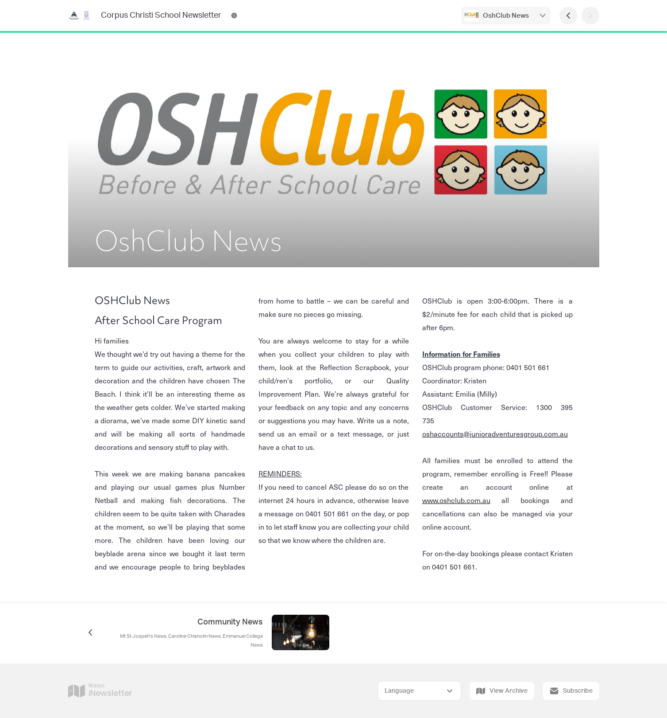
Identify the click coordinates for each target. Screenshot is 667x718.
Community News (230, 622)
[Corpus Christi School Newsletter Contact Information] (234, 15)
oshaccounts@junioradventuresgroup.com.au (495, 433)
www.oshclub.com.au (456, 500)
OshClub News (506, 15)
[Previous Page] (568, 15)
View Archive (502, 691)
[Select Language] (419, 690)
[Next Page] (590, 15)
